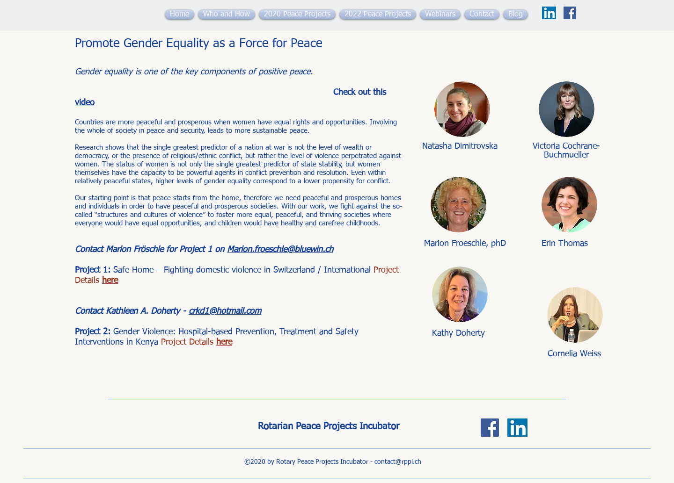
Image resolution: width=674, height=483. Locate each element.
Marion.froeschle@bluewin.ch (280, 252)
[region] (462, 120)
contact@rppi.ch (397, 462)
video (85, 104)
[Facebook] (570, 13)
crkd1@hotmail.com (225, 314)
